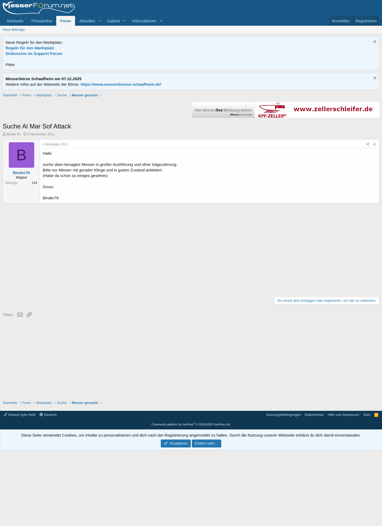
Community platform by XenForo (191, 500)
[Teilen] (367, 220)
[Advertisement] (191, 130)
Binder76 (13, 210)
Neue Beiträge (14, 30)
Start (366, 490)
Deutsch (48, 490)
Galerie (113, 21)
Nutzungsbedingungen (283, 490)
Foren (65, 21)
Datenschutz (314, 490)
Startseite (15, 21)
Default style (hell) (20, 490)
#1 (374, 220)
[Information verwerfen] (374, 42)
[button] (99, 21)
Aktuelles (87, 21)
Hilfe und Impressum (343, 490)
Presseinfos (41, 21)
